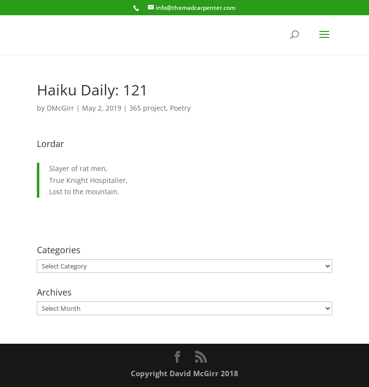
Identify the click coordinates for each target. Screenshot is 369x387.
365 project (147, 108)
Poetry (180, 108)
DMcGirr (60, 108)
